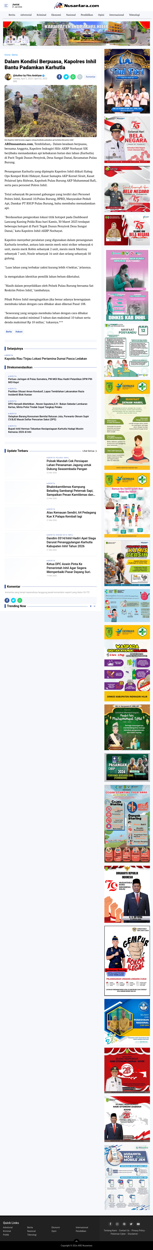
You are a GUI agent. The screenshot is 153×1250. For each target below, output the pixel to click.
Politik (6, 1235)
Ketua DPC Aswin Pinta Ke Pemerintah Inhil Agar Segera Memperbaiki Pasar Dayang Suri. (69, 568)
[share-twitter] (66, 77)
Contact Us (124, 1230)
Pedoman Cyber (118, 1234)
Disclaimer (133, 1234)
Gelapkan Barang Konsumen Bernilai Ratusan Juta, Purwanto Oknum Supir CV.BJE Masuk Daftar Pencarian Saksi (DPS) (48, 418)
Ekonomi (56, 14)
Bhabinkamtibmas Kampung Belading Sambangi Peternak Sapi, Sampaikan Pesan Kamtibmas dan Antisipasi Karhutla (70, 491)
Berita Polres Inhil (58, 458)
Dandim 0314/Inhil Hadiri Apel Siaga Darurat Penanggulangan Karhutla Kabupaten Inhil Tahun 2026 (71, 542)
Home (7, 55)
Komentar (90, 77)
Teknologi (134, 14)
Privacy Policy (138, 1230)
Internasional (116, 14)
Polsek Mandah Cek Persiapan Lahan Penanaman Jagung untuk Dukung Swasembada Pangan (69, 465)
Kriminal (41, 14)
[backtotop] (77, 1242)
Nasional (71, 14)
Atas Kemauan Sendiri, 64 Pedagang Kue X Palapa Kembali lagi (71, 514)
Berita (12, 14)
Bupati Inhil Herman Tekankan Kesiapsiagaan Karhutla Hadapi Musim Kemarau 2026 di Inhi (45, 430)
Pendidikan (87, 14)
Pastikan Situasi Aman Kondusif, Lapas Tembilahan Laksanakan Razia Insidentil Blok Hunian (46, 393)
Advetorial (26, 14)
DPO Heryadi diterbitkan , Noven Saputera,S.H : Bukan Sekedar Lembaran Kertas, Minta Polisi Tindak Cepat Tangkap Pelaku (47, 405)
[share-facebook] (59, 77)
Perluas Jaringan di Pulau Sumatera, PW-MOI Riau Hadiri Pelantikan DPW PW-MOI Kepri (50, 381)
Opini (101, 14)
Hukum (19, 331)
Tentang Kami (110, 1230)
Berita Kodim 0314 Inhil (60, 535)
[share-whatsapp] (73, 77)
